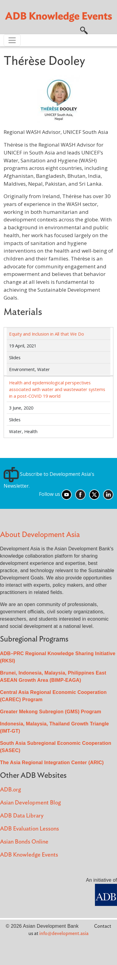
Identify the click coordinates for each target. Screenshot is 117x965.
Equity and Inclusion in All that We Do (46, 334)
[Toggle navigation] (12, 40)
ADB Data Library (22, 816)
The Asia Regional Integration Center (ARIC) (52, 762)
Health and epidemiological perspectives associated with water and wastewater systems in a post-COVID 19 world (57, 389)
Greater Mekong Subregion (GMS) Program (50, 711)
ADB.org (10, 790)
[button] (84, 30)
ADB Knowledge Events (29, 855)
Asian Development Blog (30, 803)
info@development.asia (64, 933)
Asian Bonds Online (24, 842)
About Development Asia (40, 535)
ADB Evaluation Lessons (29, 829)
